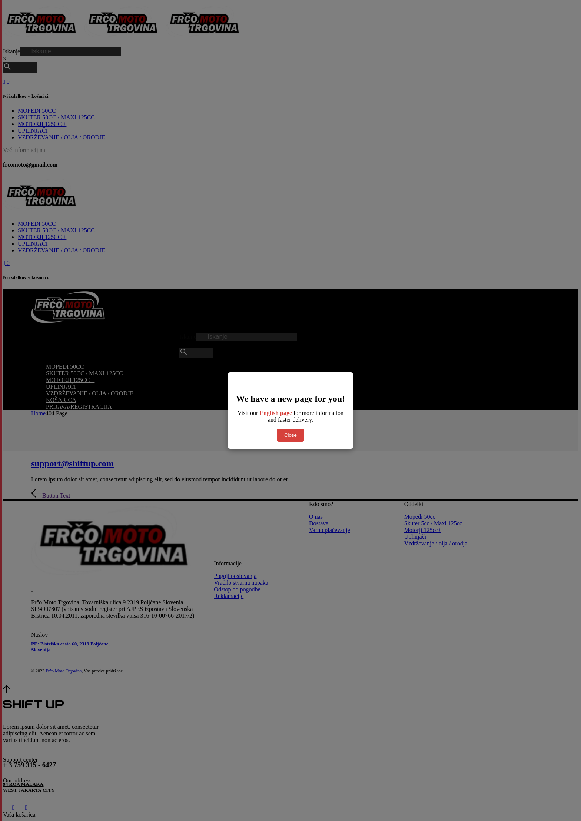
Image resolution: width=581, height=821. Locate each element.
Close (290, 435)
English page (275, 413)
